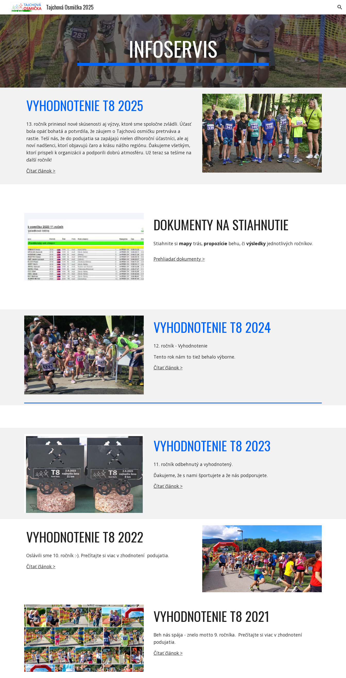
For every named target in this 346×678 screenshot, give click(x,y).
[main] (173, 51)
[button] (340, 7)
